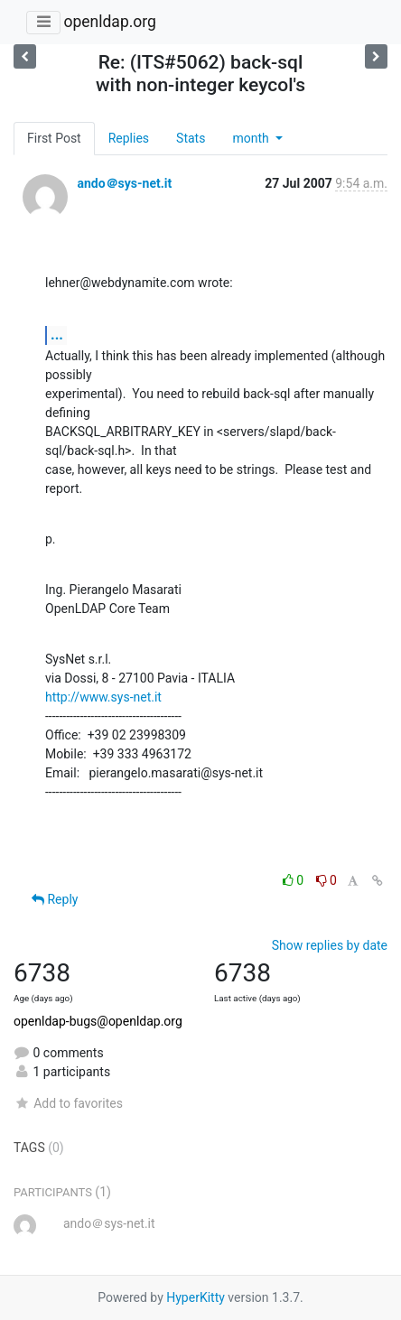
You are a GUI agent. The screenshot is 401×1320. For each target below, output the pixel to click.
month (252, 138)
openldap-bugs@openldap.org (98, 1021)
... (57, 334)
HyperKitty (195, 1297)
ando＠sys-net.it (124, 183)
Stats (190, 138)
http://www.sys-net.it (103, 697)
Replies (128, 138)
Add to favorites (68, 1103)
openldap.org (109, 22)
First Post (54, 138)
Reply (55, 899)
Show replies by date (329, 945)
